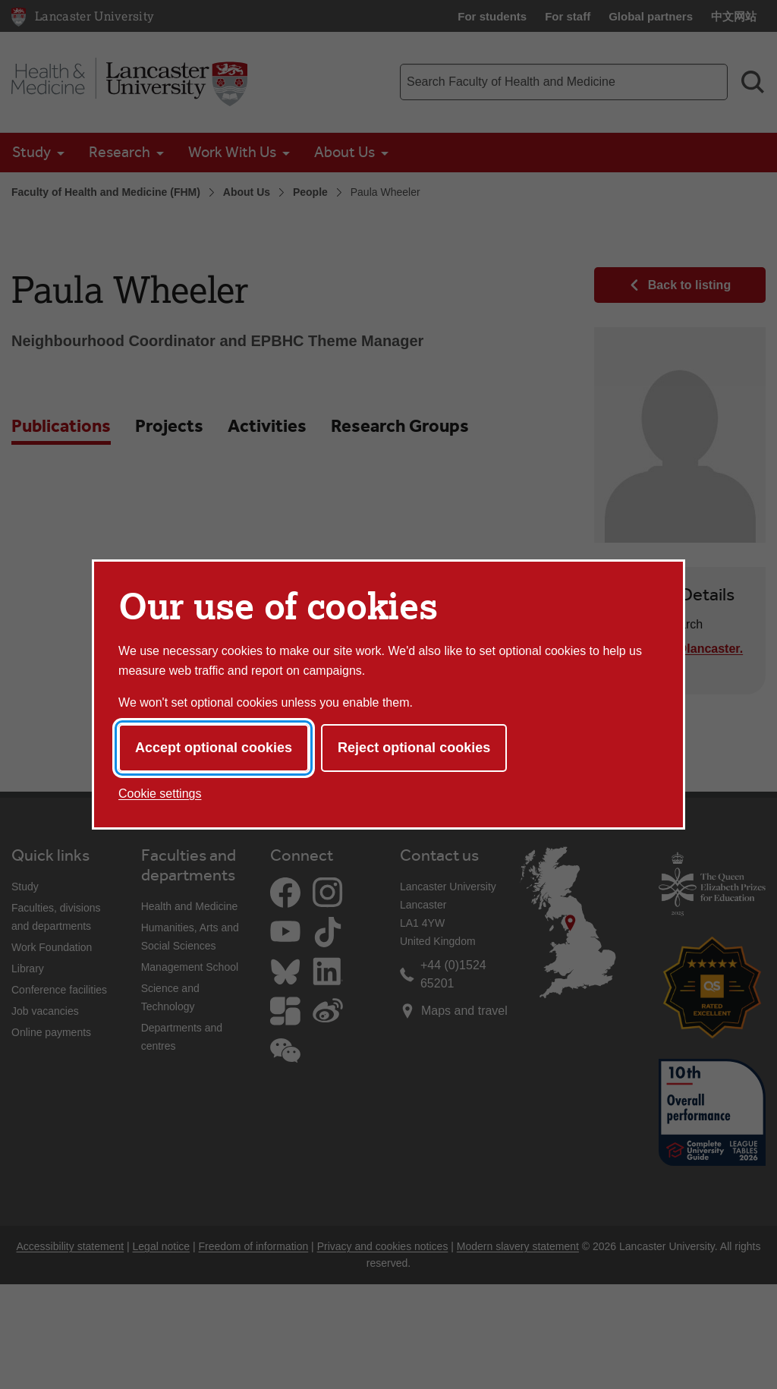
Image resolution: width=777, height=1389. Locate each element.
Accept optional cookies (213, 747)
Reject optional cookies (414, 747)
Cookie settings (159, 793)
